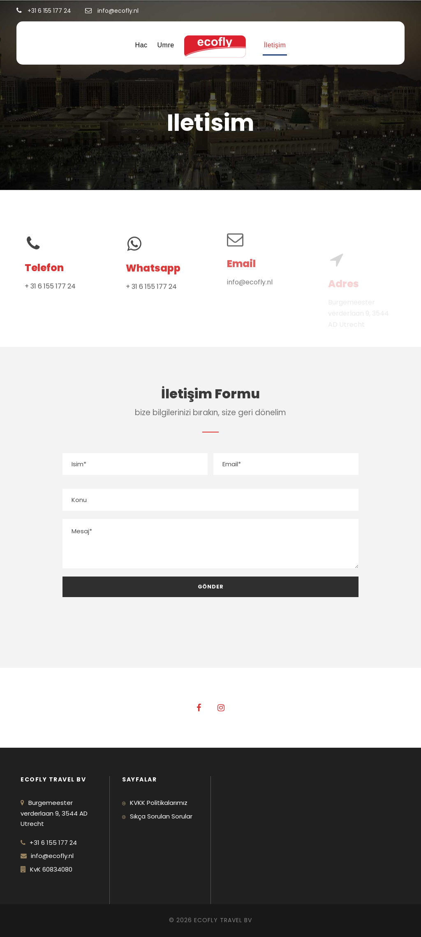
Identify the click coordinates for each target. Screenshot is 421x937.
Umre (165, 45)
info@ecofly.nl (250, 275)
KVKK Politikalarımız (158, 802)
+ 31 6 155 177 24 (50, 286)
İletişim (275, 45)
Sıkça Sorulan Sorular (161, 816)
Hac (141, 45)
